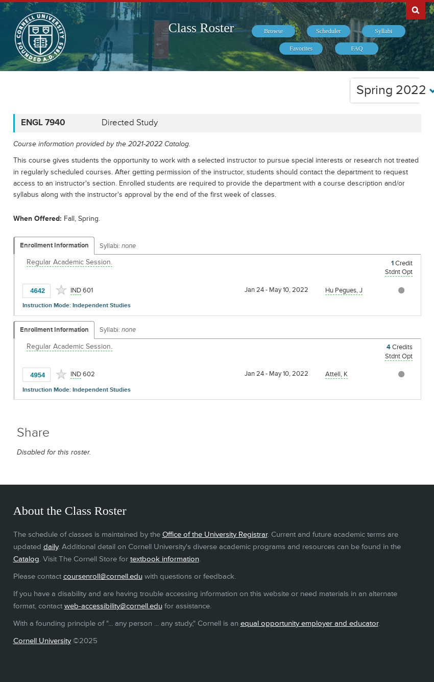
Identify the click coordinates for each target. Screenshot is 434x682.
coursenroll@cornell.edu (102, 576)
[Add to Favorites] (61, 289)
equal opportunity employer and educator (309, 623)
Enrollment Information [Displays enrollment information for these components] (54, 245)
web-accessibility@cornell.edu (113, 606)
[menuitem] (273, 31)
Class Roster (201, 27)
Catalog (26, 559)
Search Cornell (415, 9)
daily (50, 547)
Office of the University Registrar (215, 534)
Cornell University (42, 641)
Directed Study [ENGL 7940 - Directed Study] (130, 123)
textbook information (164, 559)
